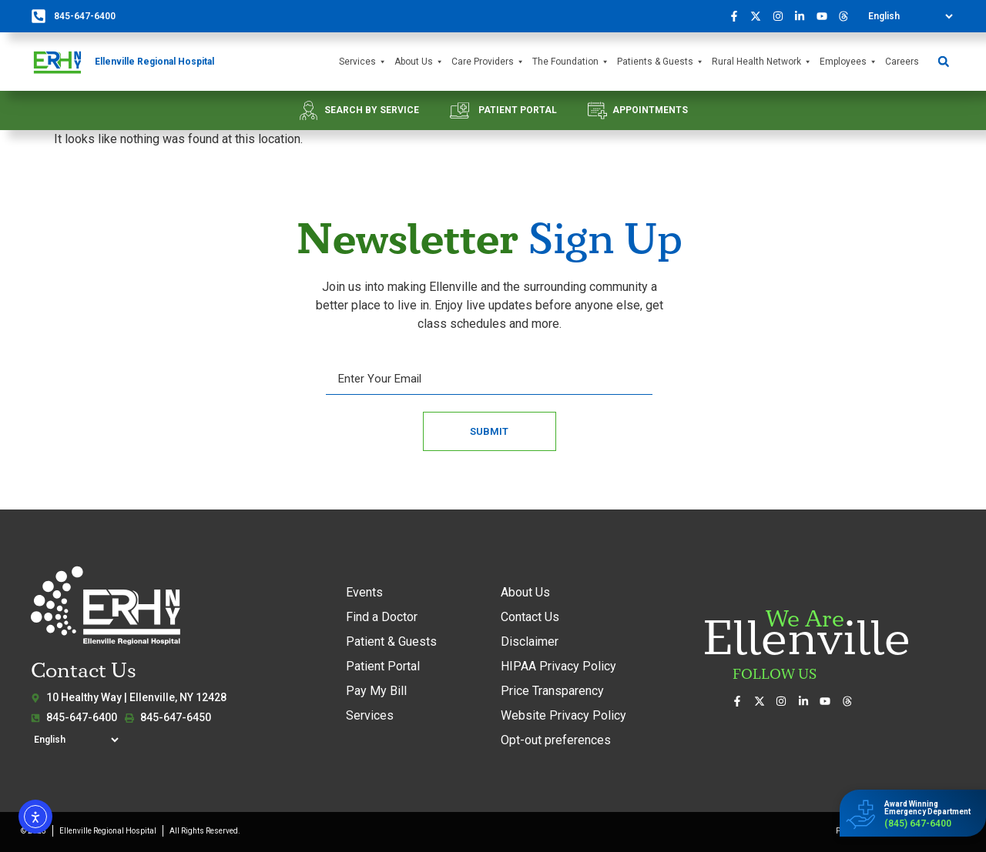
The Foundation (570, 62)
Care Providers (488, 62)
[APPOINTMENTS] (597, 110)
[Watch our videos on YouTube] (826, 16)
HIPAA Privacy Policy (558, 666)
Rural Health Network (762, 62)
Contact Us (530, 617)
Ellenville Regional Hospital (154, 61)
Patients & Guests (660, 62)
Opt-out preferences (556, 740)
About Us (419, 62)
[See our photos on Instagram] (782, 16)
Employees (848, 62)
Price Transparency (552, 690)
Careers (902, 61)
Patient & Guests (391, 641)
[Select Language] (910, 16)
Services (363, 62)
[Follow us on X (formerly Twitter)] (760, 16)
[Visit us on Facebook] (738, 16)
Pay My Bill (376, 690)
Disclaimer (529, 641)
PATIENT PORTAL (517, 110)
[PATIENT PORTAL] (459, 110)
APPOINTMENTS (650, 110)
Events (364, 592)
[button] (943, 62)
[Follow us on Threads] (848, 16)
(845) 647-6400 (917, 823)
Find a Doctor (382, 617)
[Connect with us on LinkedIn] (804, 16)
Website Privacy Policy (563, 715)
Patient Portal (383, 666)
